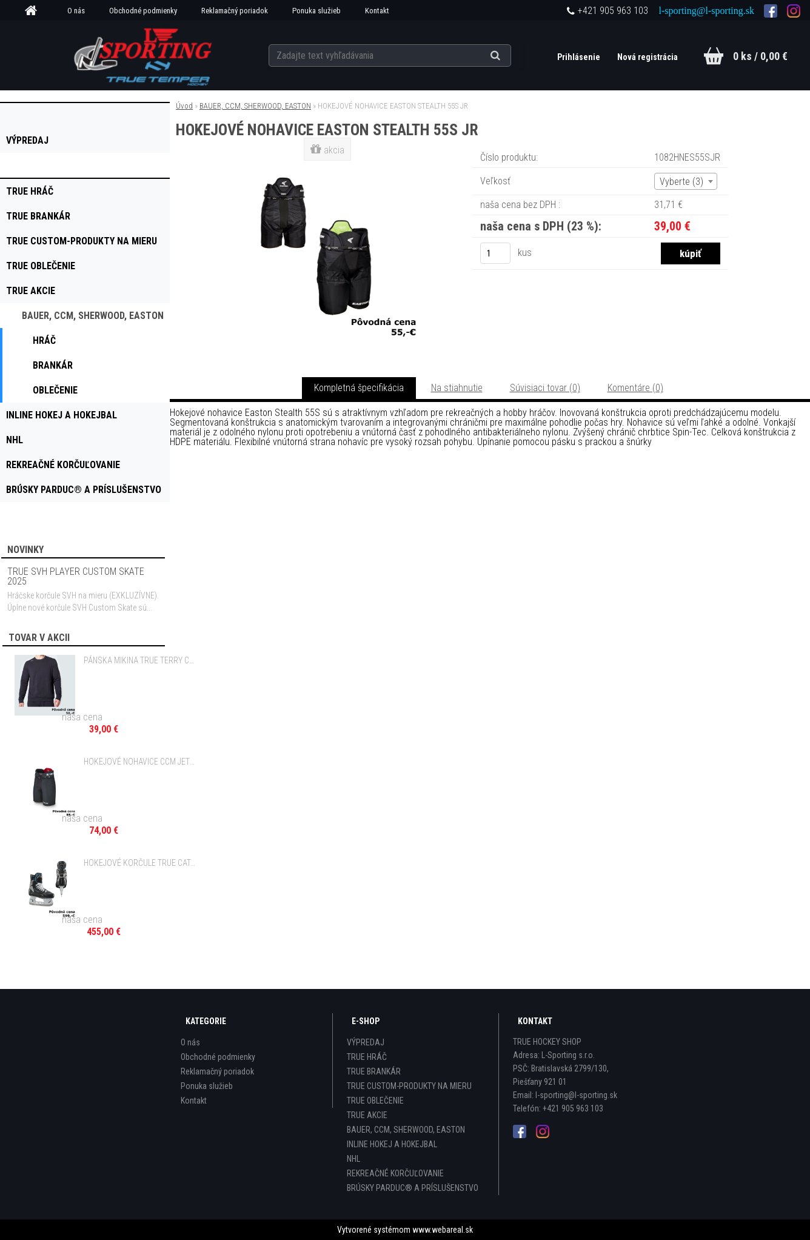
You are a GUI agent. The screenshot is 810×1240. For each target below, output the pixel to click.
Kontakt (377, 10)
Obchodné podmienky (143, 10)
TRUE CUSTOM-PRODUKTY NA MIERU (409, 1086)
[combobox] (685, 181)
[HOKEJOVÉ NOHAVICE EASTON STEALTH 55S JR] (329, 166)
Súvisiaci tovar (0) (545, 388)
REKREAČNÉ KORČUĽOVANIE (395, 1173)
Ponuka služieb (316, 10)
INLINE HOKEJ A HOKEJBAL (392, 1144)
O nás (76, 10)
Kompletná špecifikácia (359, 388)
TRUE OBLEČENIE (375, 1100)
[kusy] (495, 253)
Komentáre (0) (635, 388)
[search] (510, 55)
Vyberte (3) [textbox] (681, 181)
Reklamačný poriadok (234, 10)
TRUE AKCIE (367, 1115)
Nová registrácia (647, 57)
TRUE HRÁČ (367, 1057)
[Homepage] (35, 11)
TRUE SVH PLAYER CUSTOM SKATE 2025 (75, 576)
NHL (353, 1159)
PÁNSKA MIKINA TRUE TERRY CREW (140, 660)
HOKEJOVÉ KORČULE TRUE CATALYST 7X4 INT (140, 863)
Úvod (184, 105)
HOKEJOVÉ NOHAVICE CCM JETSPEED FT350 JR (140, 761)
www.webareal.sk (442, 1230)
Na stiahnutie (457, 388)
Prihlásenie (579, 57)
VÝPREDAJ (365, 1042)
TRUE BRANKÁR (374, 1071)
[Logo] (144, 55)
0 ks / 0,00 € (760, 56)
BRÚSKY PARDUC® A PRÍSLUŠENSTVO (412, 1188)
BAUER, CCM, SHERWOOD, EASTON (255, 105)
